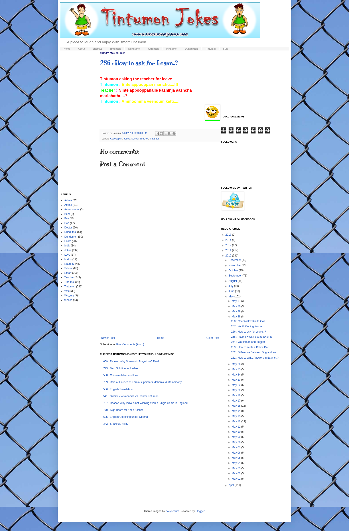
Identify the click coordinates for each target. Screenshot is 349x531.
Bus (66, 218)
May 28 (236, 316)
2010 (228, 255)
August (233, 281)
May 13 (236, 416)
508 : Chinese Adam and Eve (120, 375)
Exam (67, 241)
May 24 (236, 374)
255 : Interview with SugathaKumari (252, 336)
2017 (228, 234)
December (235, 260)
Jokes (127, 138)
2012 (228, 245)
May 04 (236, 462)
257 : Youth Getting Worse (246, 326)
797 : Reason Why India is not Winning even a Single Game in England (145, 403)
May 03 (236, 468)
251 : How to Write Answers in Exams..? (254, 357)
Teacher (144, 138)
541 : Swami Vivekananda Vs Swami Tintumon (130, 396)
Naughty (69, 263)
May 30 (236, 306)
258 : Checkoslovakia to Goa (248, 321)
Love (67, 254)
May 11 (236, 426)
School (135, 138)
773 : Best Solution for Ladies (120, 368)
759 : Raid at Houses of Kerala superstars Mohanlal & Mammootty (142, 382)
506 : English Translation (117, 389)
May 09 (236, 436)
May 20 (236, 390)
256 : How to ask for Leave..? (139, 63)
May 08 (236, 442)
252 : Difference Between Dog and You (254, 352)
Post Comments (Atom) (130, 344)
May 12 (236, 421)
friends (68, 300)
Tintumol (69, 282)
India (67, 245)
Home (160, 337)
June (232, 291)
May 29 (236, 311)
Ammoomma (71, 209)
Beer (67, 214)
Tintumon (155, 138)
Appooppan (116, 138)
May (231, 296)
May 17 (236, 400)
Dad (66, 223)
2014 (228, 240)
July (231, 286)
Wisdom (69, 295)
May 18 (236, 395)
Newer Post (108, 337)
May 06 (236, 452)
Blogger (200, 511)
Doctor (68, 227)
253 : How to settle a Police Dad (250, 347)
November (235, 265)
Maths (68, 259)
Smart (67, 273)
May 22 (236, 385)
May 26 (236, 364)
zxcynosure (172, 511)
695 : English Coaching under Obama (125, 416)
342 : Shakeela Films (115, 423)
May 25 (236, 369)
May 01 (236, 478)
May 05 (236, 457)
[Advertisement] (160, 300)
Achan (68, 200)
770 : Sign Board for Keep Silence (123, 410)
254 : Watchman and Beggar (248, 341)
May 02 (236, 473)
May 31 (236, 301)
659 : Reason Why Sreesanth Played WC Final (131, 361)
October (234, 270)
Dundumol (70, 232)
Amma (68, 204)
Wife (67, 291)
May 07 (236, 447)
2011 (228, 250)
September (235, 275)
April (232, 485)
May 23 (236, 379)
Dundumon (70, 236)
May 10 (236, 431)
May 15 (236, 405)
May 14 (236, 410)
